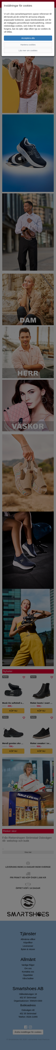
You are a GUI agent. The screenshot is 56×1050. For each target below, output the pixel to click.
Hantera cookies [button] (28, 44)
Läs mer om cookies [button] (28, 50)
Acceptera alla (28, 38)
